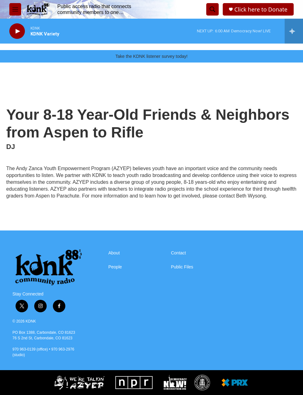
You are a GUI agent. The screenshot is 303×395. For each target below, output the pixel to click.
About (114, 253)
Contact (178, 253)
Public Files (182, 267)
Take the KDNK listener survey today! (151, 56)
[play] (17, 31)
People (115, 267)
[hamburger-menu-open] (15, 9)
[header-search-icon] (212, 9)
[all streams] (294, 31)
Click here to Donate (260, 9)
